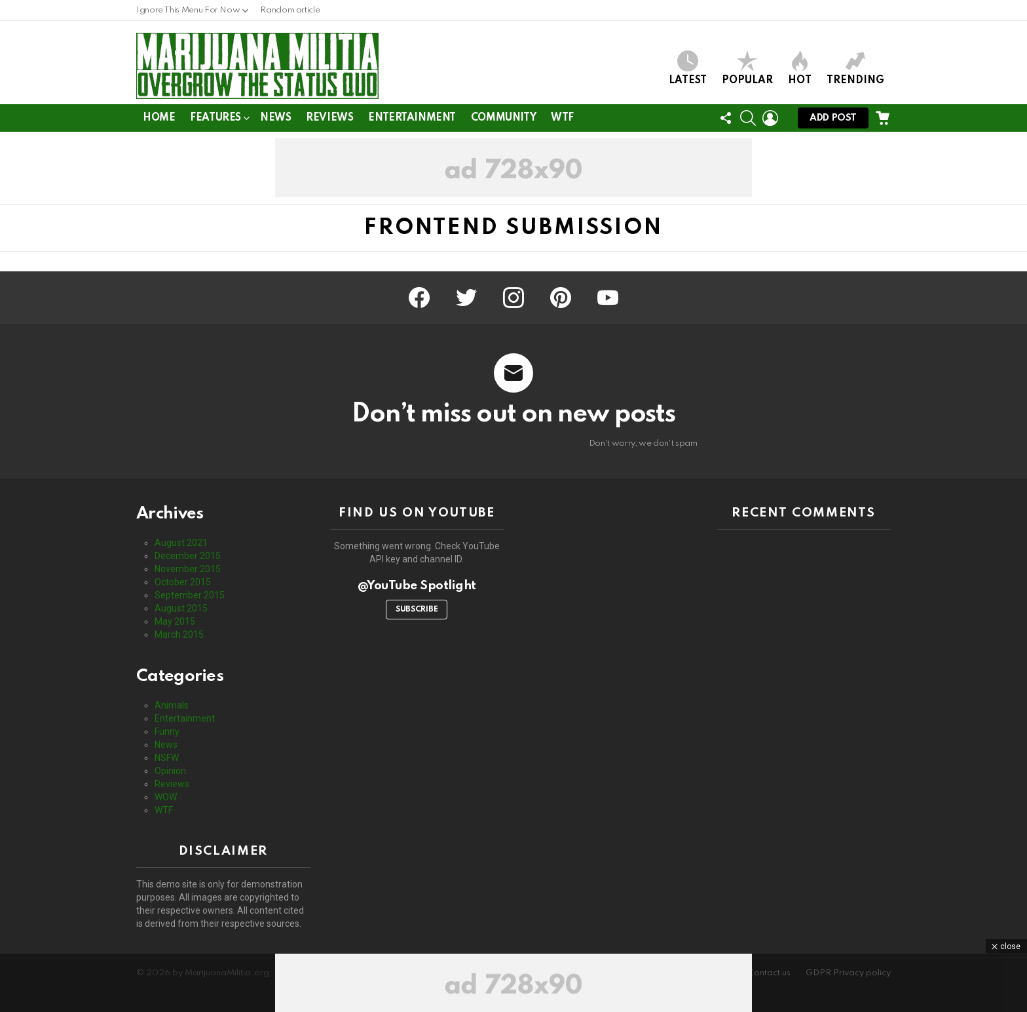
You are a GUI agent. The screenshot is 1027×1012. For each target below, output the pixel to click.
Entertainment (412, 118)
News (275, 118)
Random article (290, 10)
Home (159, 118)
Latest (688, 67)
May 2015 (175, 621)
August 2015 (181, 608)
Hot (800, 67)
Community (503, 118)
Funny (167, 731)
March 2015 (179, 634)
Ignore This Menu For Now (188, 13)
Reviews (329, 118)
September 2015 (190, 595)
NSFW (167, 757)
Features (215, 120)
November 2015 (188, 569)
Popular (747, 67)
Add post (833, 120)
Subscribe (417, 609)
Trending (855, 67)
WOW (166, 797)
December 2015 (188, 556)
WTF (562, 118)
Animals (172, 705)
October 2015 (183, 582)
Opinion (170, 771)
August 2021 (181, 542)
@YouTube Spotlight (417, 585)
